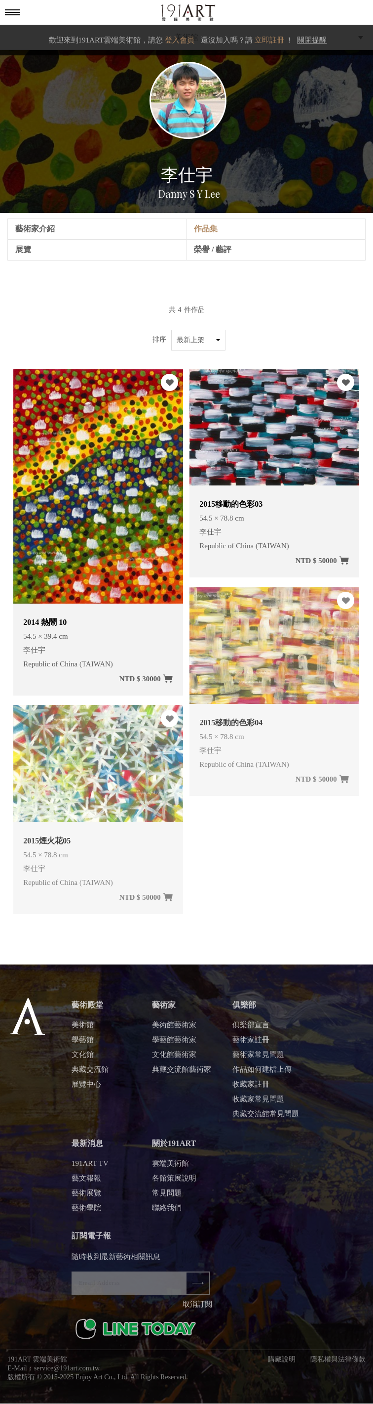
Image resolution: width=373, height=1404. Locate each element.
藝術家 (164, 1009)
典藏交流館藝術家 (181, 1073)
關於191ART (174, 1147)
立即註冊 (269, 40)
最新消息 (87, 1147)
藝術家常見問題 (258, 1058)
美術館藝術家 (174, 1029)
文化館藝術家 (174, 1058)
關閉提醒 (312, 40)
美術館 (83, 1029)
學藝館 (83, 1044)
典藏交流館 (90, 1073)
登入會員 (179, 40)
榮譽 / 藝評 (212, 249)
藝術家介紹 (35, 228)
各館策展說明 (174, 1182)
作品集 (206, 228)
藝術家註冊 (250, 1044)
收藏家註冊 (250, 1088)
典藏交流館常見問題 (265, 1118)
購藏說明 (282, 1363)
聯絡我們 (167, 1212)
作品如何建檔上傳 (262, 1073)
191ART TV (90, 1167)
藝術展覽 (86, 1197)
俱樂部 (244, 1009)
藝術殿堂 (87, 1009)
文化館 (83, 1058)
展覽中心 (86, 1088)
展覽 (23, 249)
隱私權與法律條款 (338, 1363)
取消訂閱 (197, 1308)
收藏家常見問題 (258, 1103)
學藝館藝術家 (174, 1044)
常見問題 (167, 1197)
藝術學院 (86, 1212)
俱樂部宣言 (250, 1029)
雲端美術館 (170, 1167)
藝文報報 (86, 1182)
